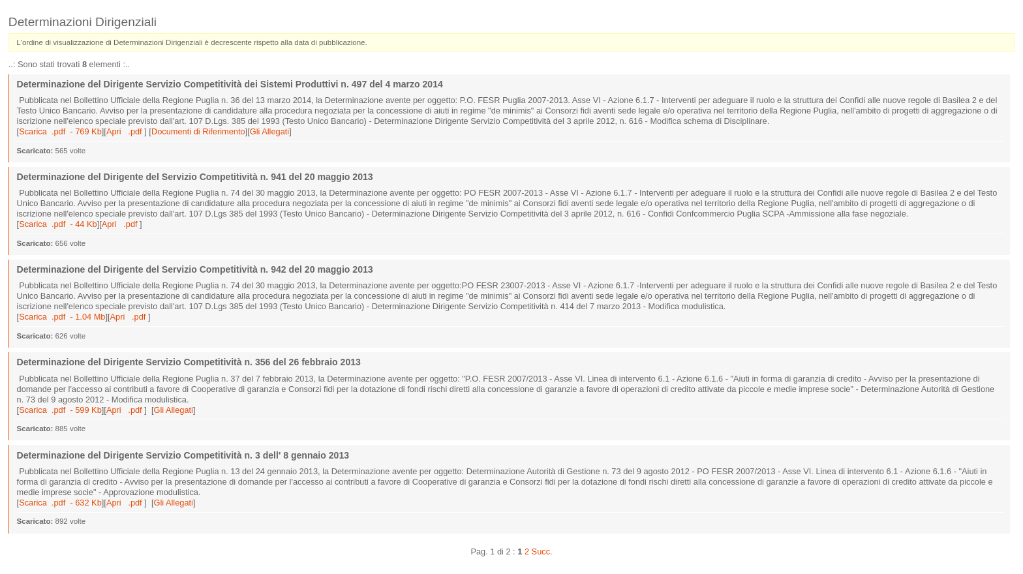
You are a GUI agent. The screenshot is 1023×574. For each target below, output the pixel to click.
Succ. (542, 551)
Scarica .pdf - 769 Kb (60, 131)
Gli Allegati (269, 131)
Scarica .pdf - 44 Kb (58, 224)
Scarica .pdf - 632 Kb (60, 502)
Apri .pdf (125, 131)
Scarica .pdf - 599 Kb (60, 410)
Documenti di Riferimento (198, 131)
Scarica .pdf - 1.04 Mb (62, 317)
